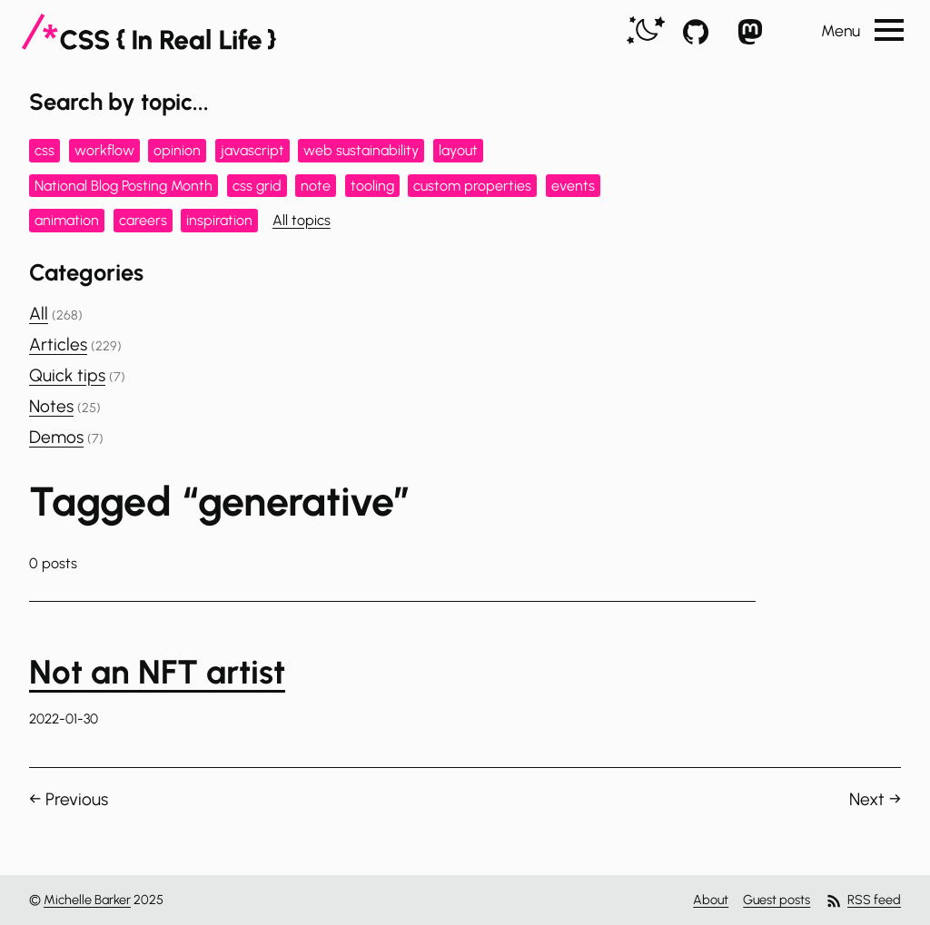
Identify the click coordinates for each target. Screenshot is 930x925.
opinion (177, 150)
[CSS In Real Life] (149, 32)
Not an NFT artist (157, 672)
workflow (104, 150)
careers (143, 220)
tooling (372, 185)
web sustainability (361, 150)
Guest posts (776, 899)
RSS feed (863, 900)
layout (458, 150)
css (44, 150)
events (573, 185)
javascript (252, 150)
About (710, 899)
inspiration (219, 220)
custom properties (472, 185)
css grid (257, 185)
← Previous (68, 799)
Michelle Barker (87, 899)
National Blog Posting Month (124, 185)
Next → (875, 799)
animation (67, 220)
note (316, 185)
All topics (301, 220)
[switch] (645, 31)
